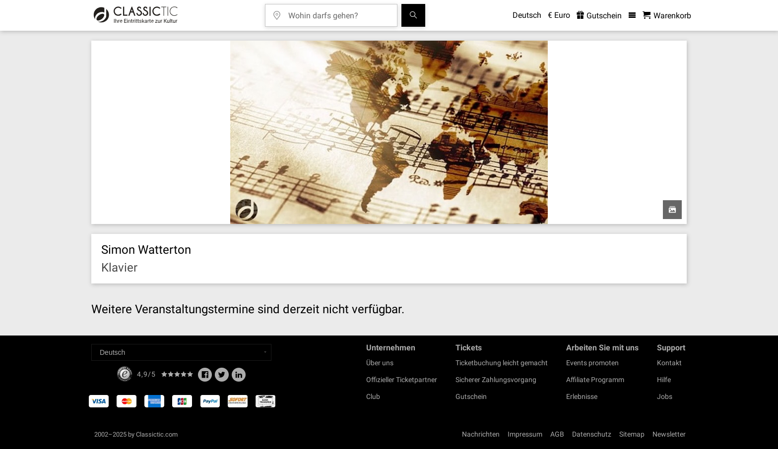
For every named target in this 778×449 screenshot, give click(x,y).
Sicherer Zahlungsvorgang (495, 380)
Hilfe (664, 380)
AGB (557, 434)
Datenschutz (591, 434)
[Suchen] (413, 15)
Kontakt (669, 363)
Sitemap (632, 434)
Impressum (525, 434)
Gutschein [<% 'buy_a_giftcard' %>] (599, 15)
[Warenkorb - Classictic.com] (667, 15)
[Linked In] (238, 378)
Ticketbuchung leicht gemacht (501, 363)
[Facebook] (204, 378)
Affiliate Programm (595, 380)
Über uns (379, 363)
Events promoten (592, 363)
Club (373, 396)
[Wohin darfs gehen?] (338, 12)
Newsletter (669, 434)
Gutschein (471, 396)
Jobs (664, 396)
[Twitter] (221, 378)
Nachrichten (481, 434)
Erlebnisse (581, 396)
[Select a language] (181, 352)
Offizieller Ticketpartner (401, 380)
